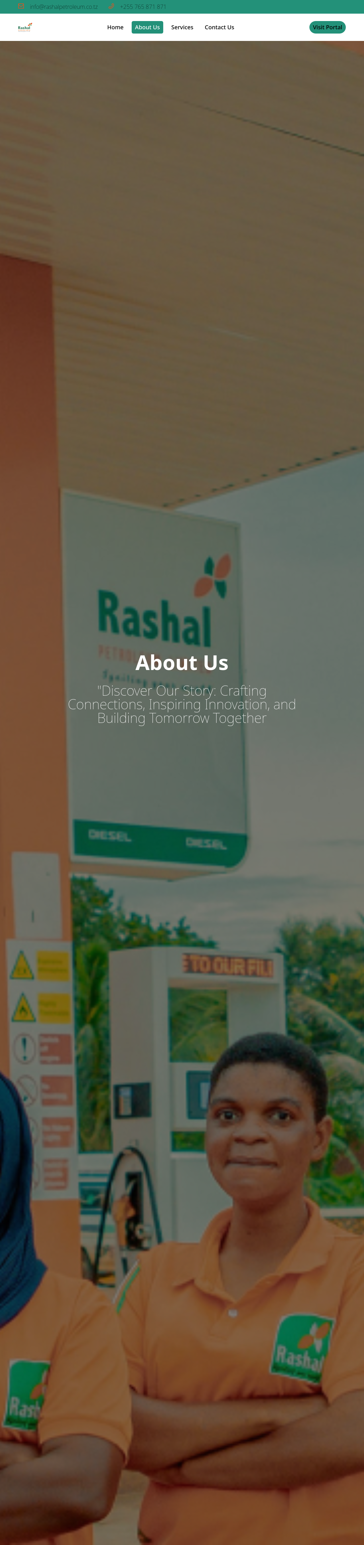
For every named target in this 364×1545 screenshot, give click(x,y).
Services (182, 27)
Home (115, 27)
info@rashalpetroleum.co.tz (58, 7)
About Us (147, 27)
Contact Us (219, 27)
